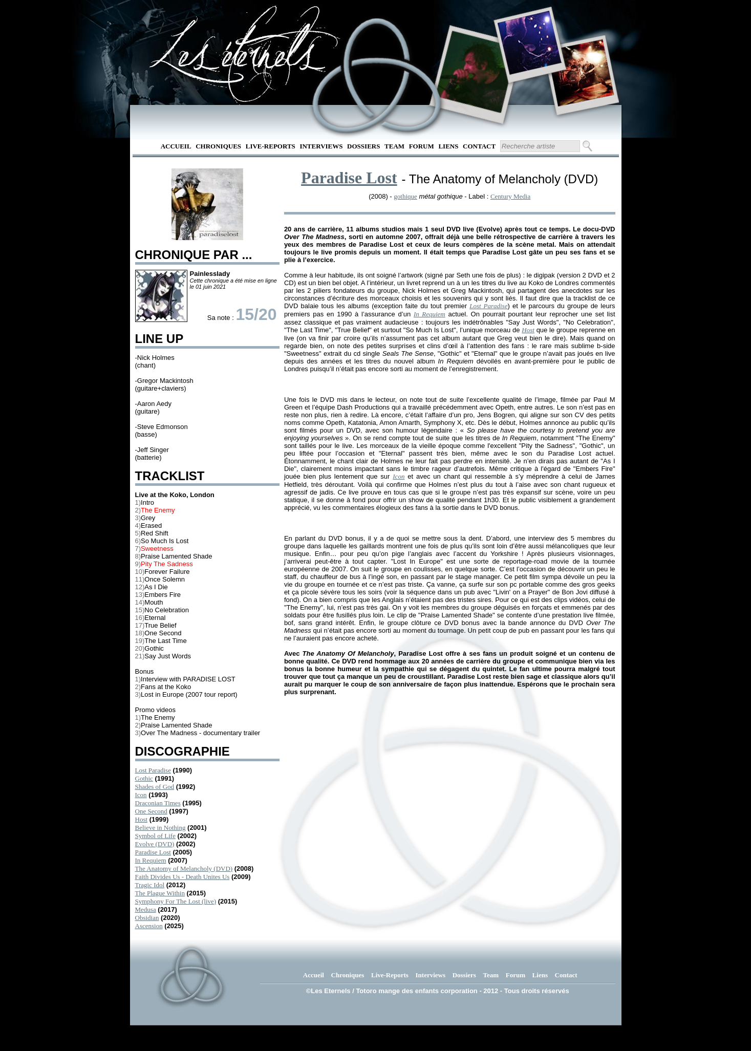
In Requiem (150, 860)
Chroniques (218, 146)
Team (394, 146)
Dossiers (363, 146)
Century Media (510, 196)
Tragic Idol (150, 885)
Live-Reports (270, 146)
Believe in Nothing (160, 827)
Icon (141, 795)
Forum (421, 146)
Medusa (145, 909)
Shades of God (155, 786)
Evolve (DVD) (155, 844)
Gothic (144, 778)
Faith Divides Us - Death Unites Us (182, 877)
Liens (448, 146)
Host (141, 819)
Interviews (320, 146)
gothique (405, 196)
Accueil (176, 146)
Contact (479, 146)
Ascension (149, 926)
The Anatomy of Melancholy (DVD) (184, 868)
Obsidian (147, 917)
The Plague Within (160, 893)
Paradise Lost (153, 852)
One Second (151, 811)
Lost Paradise (153, 770)
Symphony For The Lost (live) (176, 901)
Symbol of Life (155, 836)
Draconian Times (158, 803)
